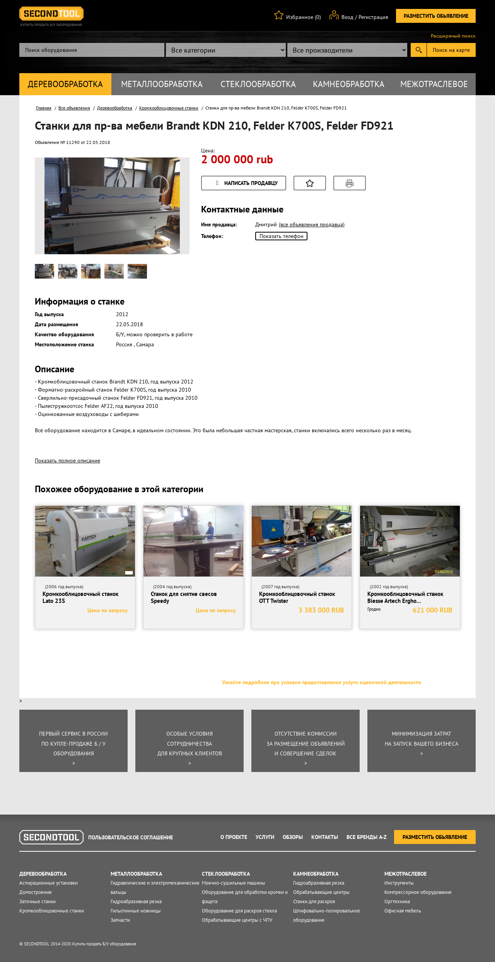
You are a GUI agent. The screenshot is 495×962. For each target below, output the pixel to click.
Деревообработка (65, 84)
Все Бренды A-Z (366, 837)
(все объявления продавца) (312, 224)
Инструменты (399, 883)
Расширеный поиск (453, 36)
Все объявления (74, 108)
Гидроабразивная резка (136, 901)
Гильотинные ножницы (136, 910)
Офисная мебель (402, 910)
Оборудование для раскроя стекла (239, 910)
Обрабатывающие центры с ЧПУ (237, 920)
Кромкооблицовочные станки (168, 108)
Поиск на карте (451, 49)
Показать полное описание (67, 460)
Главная (43, 108)
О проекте (233, 837)
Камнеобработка (348, 84)
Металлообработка (162, 84)
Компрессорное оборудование (418, 892)
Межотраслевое (434, 84)
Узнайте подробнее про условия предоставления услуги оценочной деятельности (321, 682)
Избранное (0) (303, 17)
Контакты (324, 837)
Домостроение (35, 892)
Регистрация (373, 17)
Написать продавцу (245, 184)
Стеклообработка (258, 84)
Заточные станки (37, 901)
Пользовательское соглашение (130, 837)
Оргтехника (397, 901)
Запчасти (120, 920)
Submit (419, 50)
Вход (347, 17)
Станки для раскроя (314, 901)
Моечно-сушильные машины (233, 883)
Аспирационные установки (48, 883)
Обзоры (293, 837)
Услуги (265, 837)
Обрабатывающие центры (321, 892)
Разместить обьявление (436, 15)
